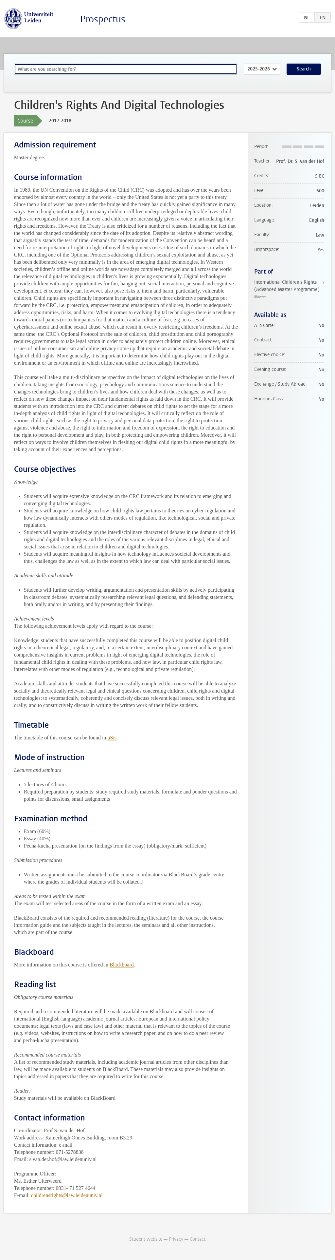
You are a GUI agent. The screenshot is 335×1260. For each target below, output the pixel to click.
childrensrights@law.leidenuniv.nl (67, 1195)
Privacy (176, 1239)
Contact (197, 1239)
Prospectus (102, 19)
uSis (111, 737)
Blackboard (122, 964)
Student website (145, 1239)
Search (304, 69)
